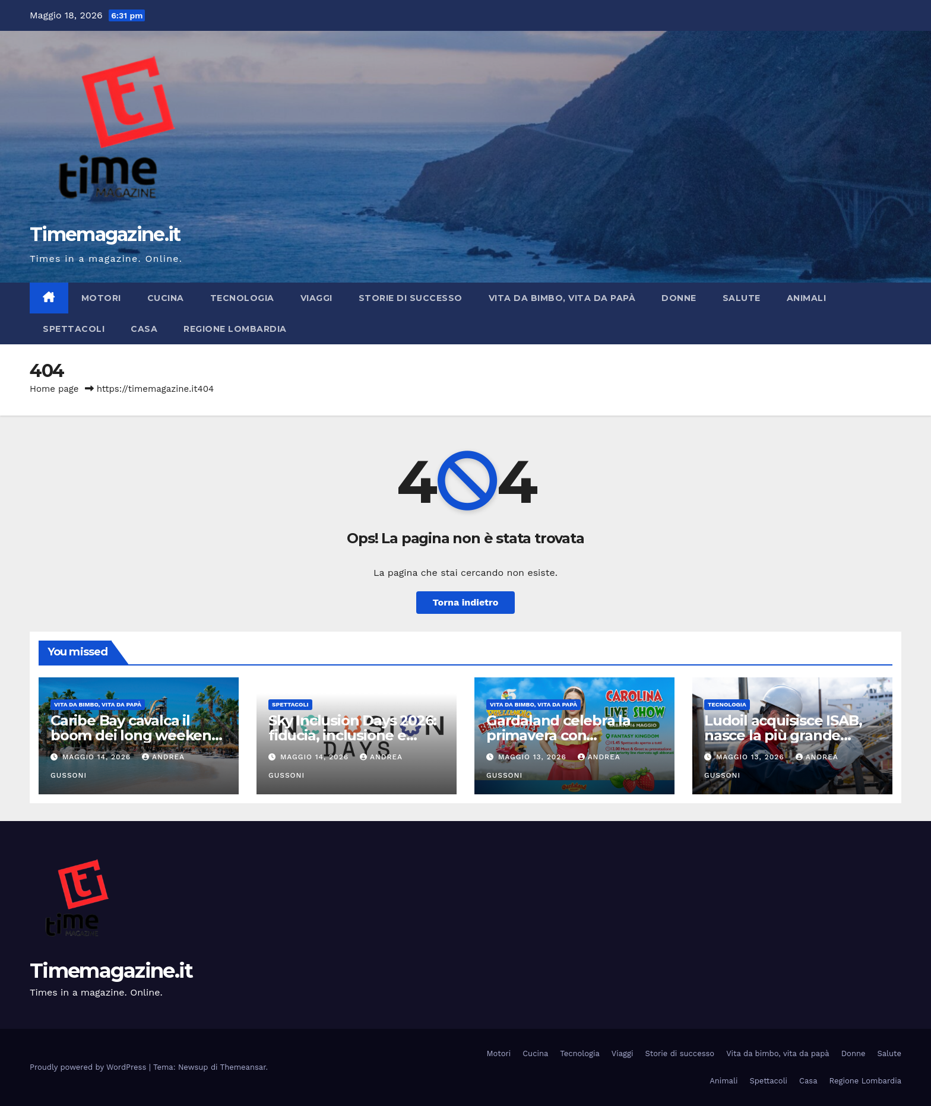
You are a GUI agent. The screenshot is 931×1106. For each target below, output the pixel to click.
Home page (54, 389)
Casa (144, 329)
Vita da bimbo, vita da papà (562, 298)
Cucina (165, 298)
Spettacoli (73, 329)
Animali (806, 298)
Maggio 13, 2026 (533, 757)
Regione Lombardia (235, 329)
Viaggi (316, 298)
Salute (742, 298)
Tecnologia (242, 298)
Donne (678, 298)
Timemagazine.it (105, 234)
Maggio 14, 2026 (98, 757)
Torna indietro (466, 602)
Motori (101, 298)
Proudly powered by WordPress (89, 1067)
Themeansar (243, 1067)
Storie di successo (411, 298)
